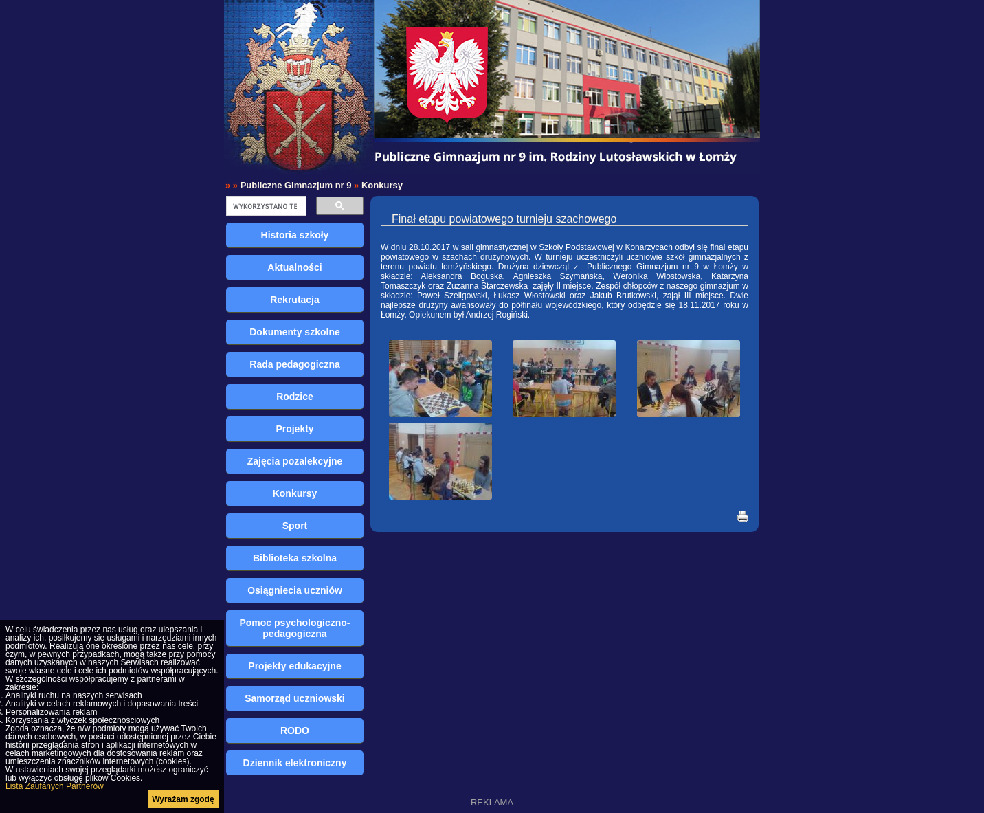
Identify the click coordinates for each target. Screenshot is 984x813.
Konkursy (382, 185)
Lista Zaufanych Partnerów (54, 786)
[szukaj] (265, 206)
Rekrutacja (295, 299)
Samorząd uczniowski (294, 698)
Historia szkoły (295, 235)
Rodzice (294, 396)
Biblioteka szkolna (295, 558)
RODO (294, 730)
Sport (295, 525)
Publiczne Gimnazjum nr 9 (296, 185)
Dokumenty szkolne (294, 331)
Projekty (294, 428)
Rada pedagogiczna (294, 364)
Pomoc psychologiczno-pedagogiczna (294, 628)
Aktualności (294, 267)
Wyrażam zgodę (183, 799)
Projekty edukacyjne (294, 665)
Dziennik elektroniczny (295, 762)
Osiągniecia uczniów (294, 590)
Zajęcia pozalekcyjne (295, 461)
